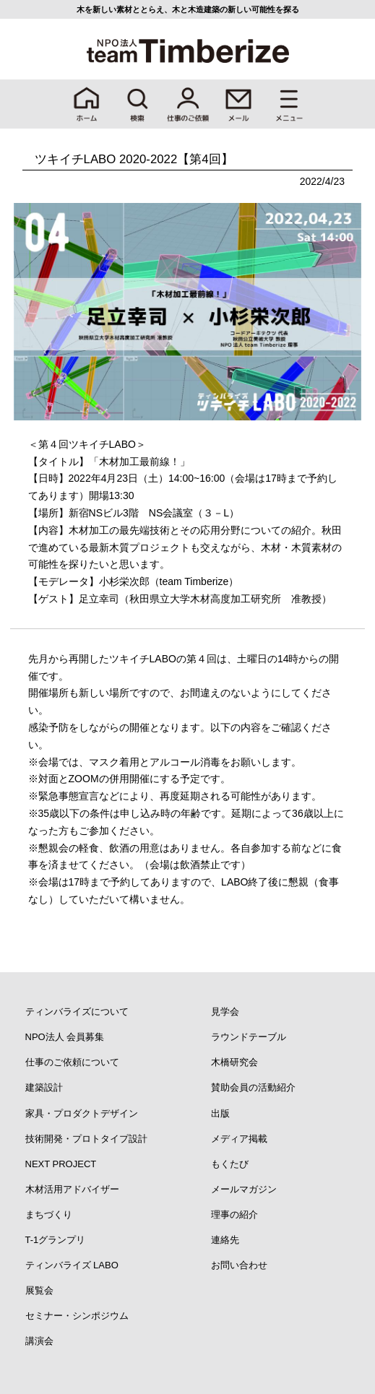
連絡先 (225, 1239)
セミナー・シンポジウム (77, 1315)
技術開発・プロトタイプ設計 (86, 1138)
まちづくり (48, 1214)
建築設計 (44, 1087)
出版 (220, 1113)
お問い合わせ (239, 1265)
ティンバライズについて (77, 1011)
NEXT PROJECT (61, 1164)
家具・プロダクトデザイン (81, 1113)
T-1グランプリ (55, 1239)
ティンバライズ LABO (71, 1265)
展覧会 (39, 1290)
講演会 (39, 1340)
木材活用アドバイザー (72, 1189)
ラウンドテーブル (248, 1036)
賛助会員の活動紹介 (253, 1087)
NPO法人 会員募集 (65, 1036)
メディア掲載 (239, 1138)
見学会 (225, 1011)
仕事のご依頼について (72, 1062)
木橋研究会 (234, 1062)
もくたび (230, 1164)
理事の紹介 (234, 1214)
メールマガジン (244, 1189)
